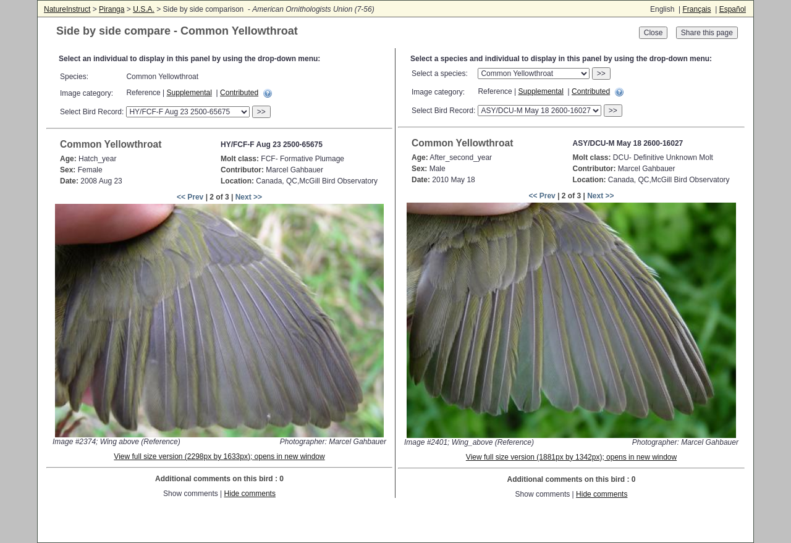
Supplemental (189, 92)
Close (653, 32)
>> (261, 111)
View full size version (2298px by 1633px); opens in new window (219, 456)
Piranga (111, 9)
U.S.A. (143, 9)
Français (696, 9)
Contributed (239, 92)
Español (732, 9)
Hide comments (250, 493)
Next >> (248, 197)
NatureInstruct (67, 9)
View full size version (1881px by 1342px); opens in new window (571, 457)
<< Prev (190, 197)
